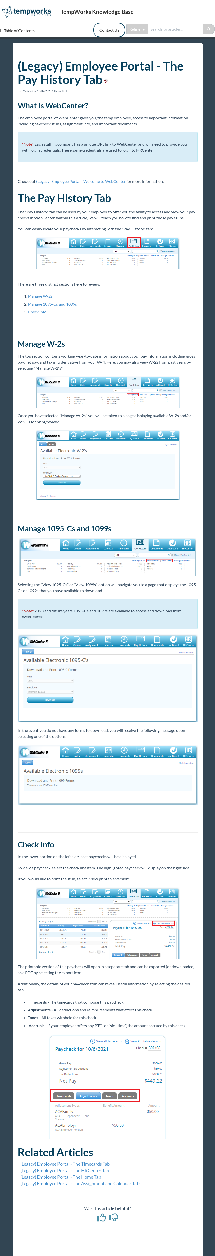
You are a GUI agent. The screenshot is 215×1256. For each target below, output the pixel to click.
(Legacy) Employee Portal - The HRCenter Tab (64, 1170)
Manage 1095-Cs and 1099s (52, 303)
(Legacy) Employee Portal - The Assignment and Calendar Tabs (80, 1183)
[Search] (209, 29)
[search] (175, 29)
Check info (37, 311)
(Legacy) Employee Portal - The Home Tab (60, 1177)
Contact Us (109, 30)
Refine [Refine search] (137, 29)
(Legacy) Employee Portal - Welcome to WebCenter (81, 181)
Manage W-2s (40, 296)
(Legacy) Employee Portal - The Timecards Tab (65, 1164)
